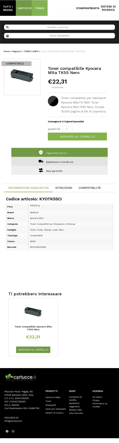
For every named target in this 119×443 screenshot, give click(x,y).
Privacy (95, 401)
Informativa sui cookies (99, 405)
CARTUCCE (24, 8)
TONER (39, 8)
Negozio (16, 52)
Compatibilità (90, 188)
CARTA (95, 8)
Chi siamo (97, 397)
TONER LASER (31, 52)
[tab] (28, 188)
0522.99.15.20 (11, 418)
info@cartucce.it (13, 421)
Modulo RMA (75, 410)
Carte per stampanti (55, 407)
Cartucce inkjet (52, 397)
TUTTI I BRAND (8, 8)
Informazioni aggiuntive (28, 188)
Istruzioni (63, 188)
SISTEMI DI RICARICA (108, 8)
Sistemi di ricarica (54, 411)
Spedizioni (74, 404)
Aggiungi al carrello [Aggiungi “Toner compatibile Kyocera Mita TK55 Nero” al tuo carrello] (33, 350)
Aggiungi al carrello (77, 137)
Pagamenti (74, 407)
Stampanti (50, 404)
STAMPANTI (84, 8)
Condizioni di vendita (75, 399)
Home (7, 52)
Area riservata (76, 413)
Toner (48, 401)
